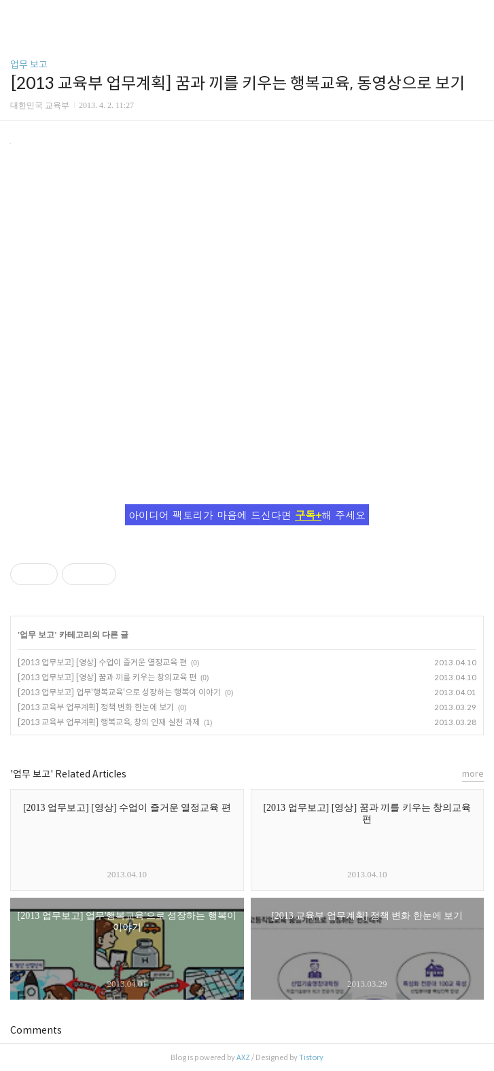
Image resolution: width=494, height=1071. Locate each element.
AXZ (243, 1057)
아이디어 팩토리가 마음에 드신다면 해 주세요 (247, 515)
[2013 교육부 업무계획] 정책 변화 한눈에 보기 (96, 707)
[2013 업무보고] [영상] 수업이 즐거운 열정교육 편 (102, 662)
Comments (36, 1030)
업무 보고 (29, 64)
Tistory (311, 1057)
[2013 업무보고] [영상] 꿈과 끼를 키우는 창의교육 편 (107, 677)
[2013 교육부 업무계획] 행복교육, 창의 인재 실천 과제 (109, 722)
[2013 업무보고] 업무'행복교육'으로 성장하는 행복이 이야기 (119, 692)
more (473, 773)
